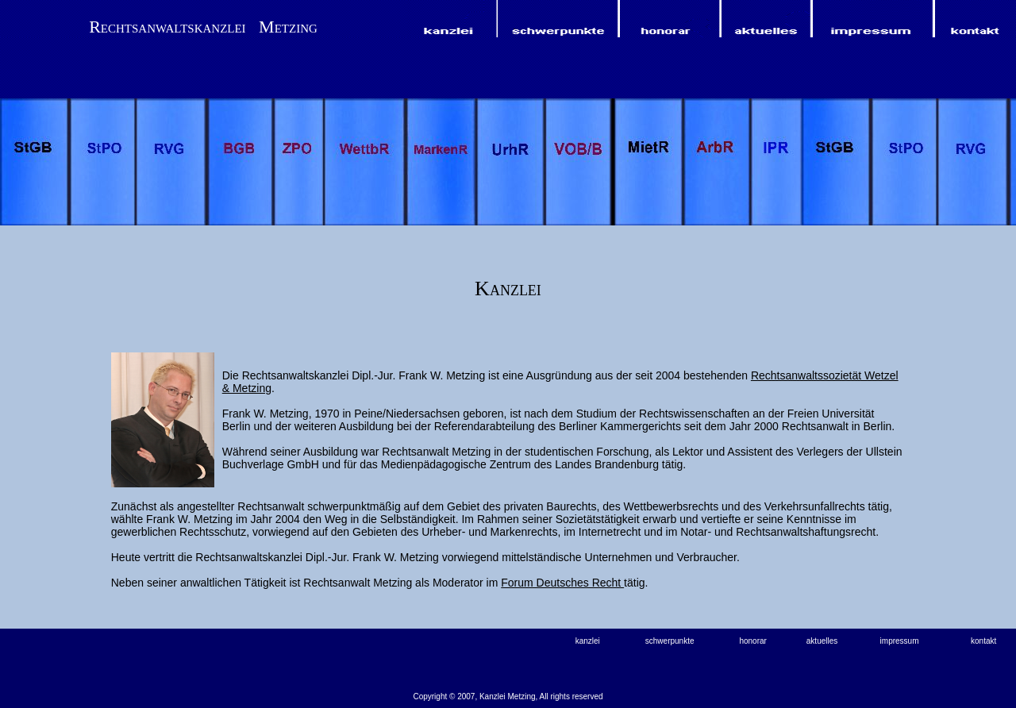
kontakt (983, 641)
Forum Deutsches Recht (562, 582)
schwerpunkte (670, 641)
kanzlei (587, 641)
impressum (899, 641)
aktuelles (821, 641)
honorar (752, 641)
